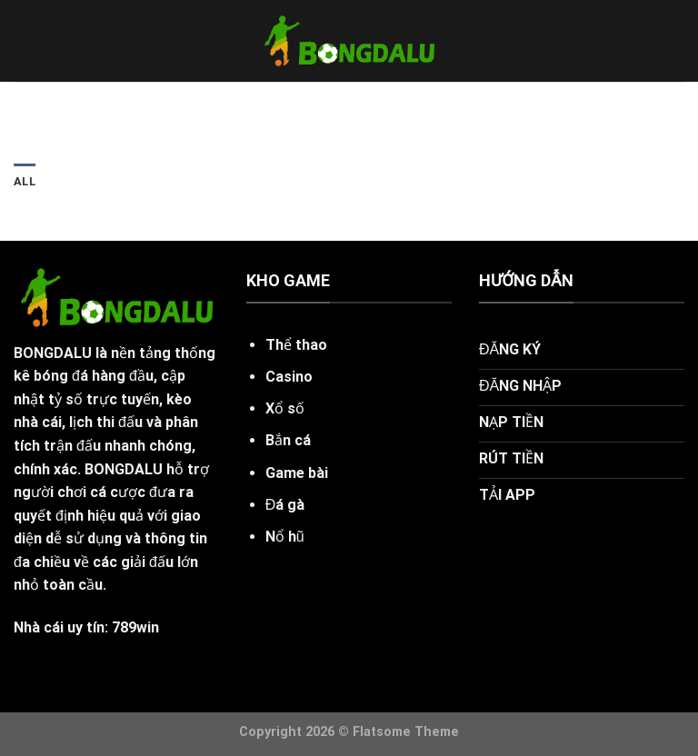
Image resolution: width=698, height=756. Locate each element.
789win (135, 627)
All (24, 181)
